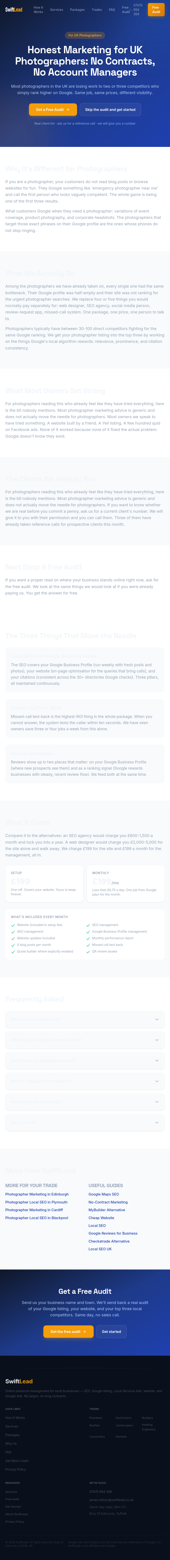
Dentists (121, 1436)
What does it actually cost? (85, 1019)
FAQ (112, 9)
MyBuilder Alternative (107, 1210)
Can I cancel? (85, 1122)
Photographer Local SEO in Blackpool (36, 1218)
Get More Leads (17, 1461)
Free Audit (126, 10)
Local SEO (97, 1225)
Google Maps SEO (104, 1194)
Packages (77, 9)
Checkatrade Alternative (109, 1241)
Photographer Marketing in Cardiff (34, 1210)
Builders (147, 1418)
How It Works (38, 10)
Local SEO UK (100, 1249)
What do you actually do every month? (85, 1040)
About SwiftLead (16, 1514)
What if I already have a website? (85, 1081)
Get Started (13, 1506)
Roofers (94, 1425)
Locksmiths (97, 1436)
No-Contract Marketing (108, 1202)
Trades (97, 9)
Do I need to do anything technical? (85, 1060)
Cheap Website (101, 1218)
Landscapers (124, 1425)
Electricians (123, 1418)
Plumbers (95, 1418)
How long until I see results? (85, 1101)
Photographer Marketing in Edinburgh (37, 1194)
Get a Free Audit (53, 109)
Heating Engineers (148, 1427)
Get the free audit (68, 1331)
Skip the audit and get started (110, 109)
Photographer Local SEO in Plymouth (36, 1202)
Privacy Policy (15, 1469)
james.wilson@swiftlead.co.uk (111, 1500)
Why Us (11, 1443)
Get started (111, 1331)
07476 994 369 (136, 9)
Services (56, 9)
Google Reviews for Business (113, 1233)
